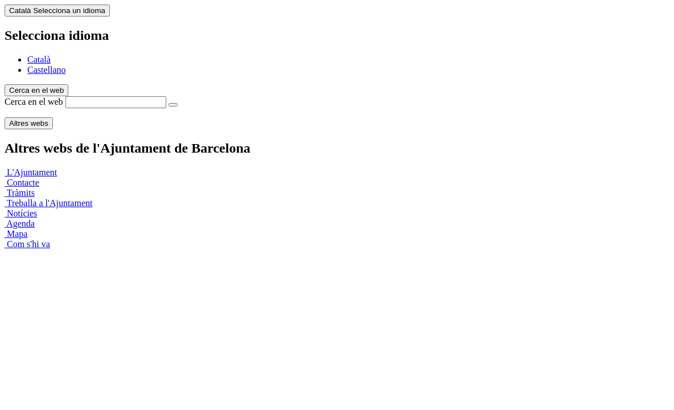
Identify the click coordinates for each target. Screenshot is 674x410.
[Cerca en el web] (173, 104)
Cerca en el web (34, 101)
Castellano (46, 70)
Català (39, 59)
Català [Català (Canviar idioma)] (57, 10)
